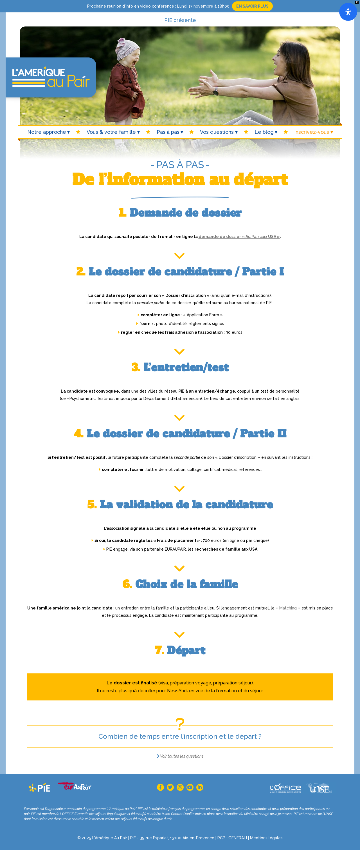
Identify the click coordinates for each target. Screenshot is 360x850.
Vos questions (217, 132)
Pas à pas (168, 132)
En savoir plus (252, 6)
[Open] (348, 12)
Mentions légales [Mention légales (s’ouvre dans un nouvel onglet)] (266, 838)
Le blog (264, 132)
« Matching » (288, 608)
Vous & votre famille (111, 132)
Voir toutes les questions (182, 756)
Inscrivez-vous (311, 132)
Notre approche (46, 132)
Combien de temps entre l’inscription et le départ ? (180, 736)
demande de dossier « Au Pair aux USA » (239, 236)
